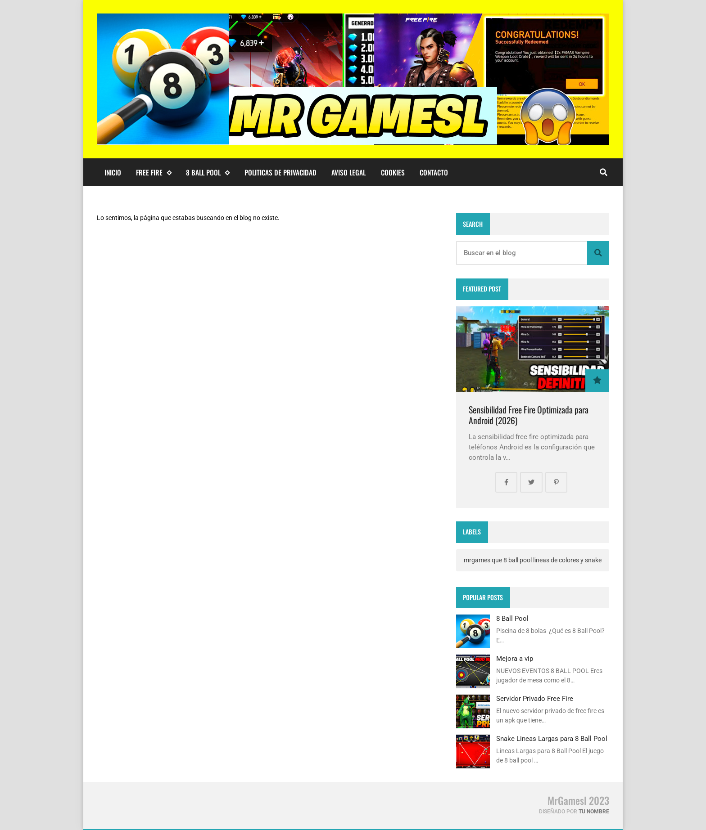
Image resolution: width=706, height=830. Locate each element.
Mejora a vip (514, 659)
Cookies (393, 172)
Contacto (434, 172)
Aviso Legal (348, 172)
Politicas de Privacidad (280, 172)
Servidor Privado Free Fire (534, 699)
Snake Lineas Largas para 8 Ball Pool (551, 739)
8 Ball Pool (512, 619)
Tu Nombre (594, 811)
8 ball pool (207, 172)
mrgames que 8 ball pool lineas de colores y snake (533, 560)
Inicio (112, 172)
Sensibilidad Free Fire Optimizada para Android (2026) (528, 415)
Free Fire (153, 172)
